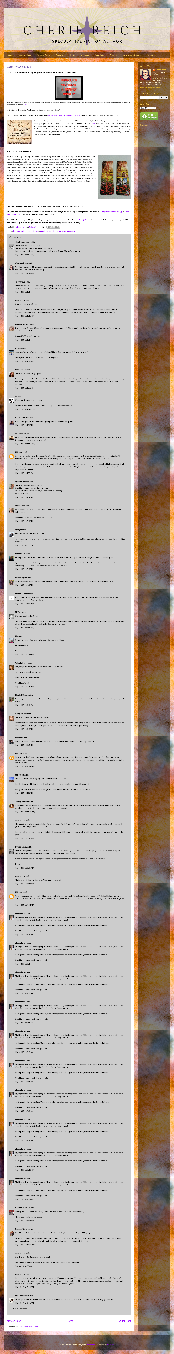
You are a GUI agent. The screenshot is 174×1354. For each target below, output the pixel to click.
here (26, 104)
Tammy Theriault (22, 801)
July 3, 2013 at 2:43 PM (24, 497)
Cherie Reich (160, 70)
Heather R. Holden (22, 1208)
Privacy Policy (43, 55)
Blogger (110, 1344)
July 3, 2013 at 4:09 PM (24, 604)
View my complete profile (150, 88)
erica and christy (22, 1296)
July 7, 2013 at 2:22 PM (24, 1287)
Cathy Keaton (21, 713)
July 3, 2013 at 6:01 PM (24, 705)
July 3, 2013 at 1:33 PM (24, 473)
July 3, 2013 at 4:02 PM (24, 585)
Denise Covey (21, 847)
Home (9, 55)
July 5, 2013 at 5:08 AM (24, 1221)
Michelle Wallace (22, 482)
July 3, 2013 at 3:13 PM (24, 545)
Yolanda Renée (21, 663)
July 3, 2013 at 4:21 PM (24, 628)
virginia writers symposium (63, 231)
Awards (113, 55)
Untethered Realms (132, 55)
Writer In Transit (22, 493)
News (72, 55)
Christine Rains (21, 263)
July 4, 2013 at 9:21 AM (24, 934)
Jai (16, 396)
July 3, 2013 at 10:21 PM (24, 793)
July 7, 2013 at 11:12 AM (24, 1266)
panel (42, 231)
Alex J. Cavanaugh (22, 242)
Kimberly (19, 348)
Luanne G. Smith (22, 594)
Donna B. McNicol (23, 324)
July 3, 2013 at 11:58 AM (24, 361)
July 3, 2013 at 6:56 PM (24, 729)
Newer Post (14, 1320)
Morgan (18, 530)
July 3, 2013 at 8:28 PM (24, 745)
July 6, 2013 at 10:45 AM (25, 1244)
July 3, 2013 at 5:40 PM (24, 686)
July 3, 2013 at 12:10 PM (24, 425)
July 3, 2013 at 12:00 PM (25, 409)
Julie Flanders (20, 433)
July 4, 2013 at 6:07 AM (24, 868)
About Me (60, 55)
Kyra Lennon (20, 370)
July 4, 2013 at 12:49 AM (25, 812)
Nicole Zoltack (21, 695)
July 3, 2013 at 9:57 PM (24, 766)
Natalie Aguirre (21, 578)
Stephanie (19, 738)
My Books (85, 55)
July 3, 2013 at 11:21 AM (24, 292)
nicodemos (91, 1344)
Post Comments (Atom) (28, 1327)
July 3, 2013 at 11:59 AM (24, 388)
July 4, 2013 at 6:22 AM (24, 884)
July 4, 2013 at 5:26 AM (24, 838)
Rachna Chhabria (22, 418)
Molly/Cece (20, 506)
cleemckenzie (20, 913)
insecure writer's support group (26, 231)
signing (49, 231)
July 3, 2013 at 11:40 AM (24, 316)
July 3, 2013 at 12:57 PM (25, 444)
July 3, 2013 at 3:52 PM (24, 569)
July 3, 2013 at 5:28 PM (24, 654)
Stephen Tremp (21, 1229)
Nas (17, 636)
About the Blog (24, 55)
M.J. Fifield (19, 775)
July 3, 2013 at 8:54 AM (24, 273)
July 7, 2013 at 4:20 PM (24, 1303)
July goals (83, 220)
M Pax (18, 612)
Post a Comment (19, 1309)
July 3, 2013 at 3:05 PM (24, 521)
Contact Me (152, 55)
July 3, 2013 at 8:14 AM (24, 255)
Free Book (99, 55)
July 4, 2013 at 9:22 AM (24, 1170)
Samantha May (21, 554)
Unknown (19, 452)
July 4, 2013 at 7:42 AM (24, 905)
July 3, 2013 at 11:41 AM (24, 340)
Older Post (125, 1320)
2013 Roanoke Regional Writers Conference (64, 115)
